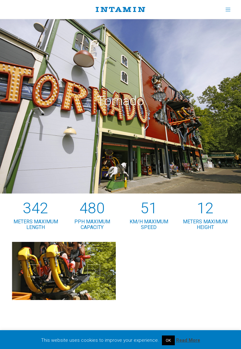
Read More (188, 340)
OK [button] (168, 340)
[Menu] (226, 9)
